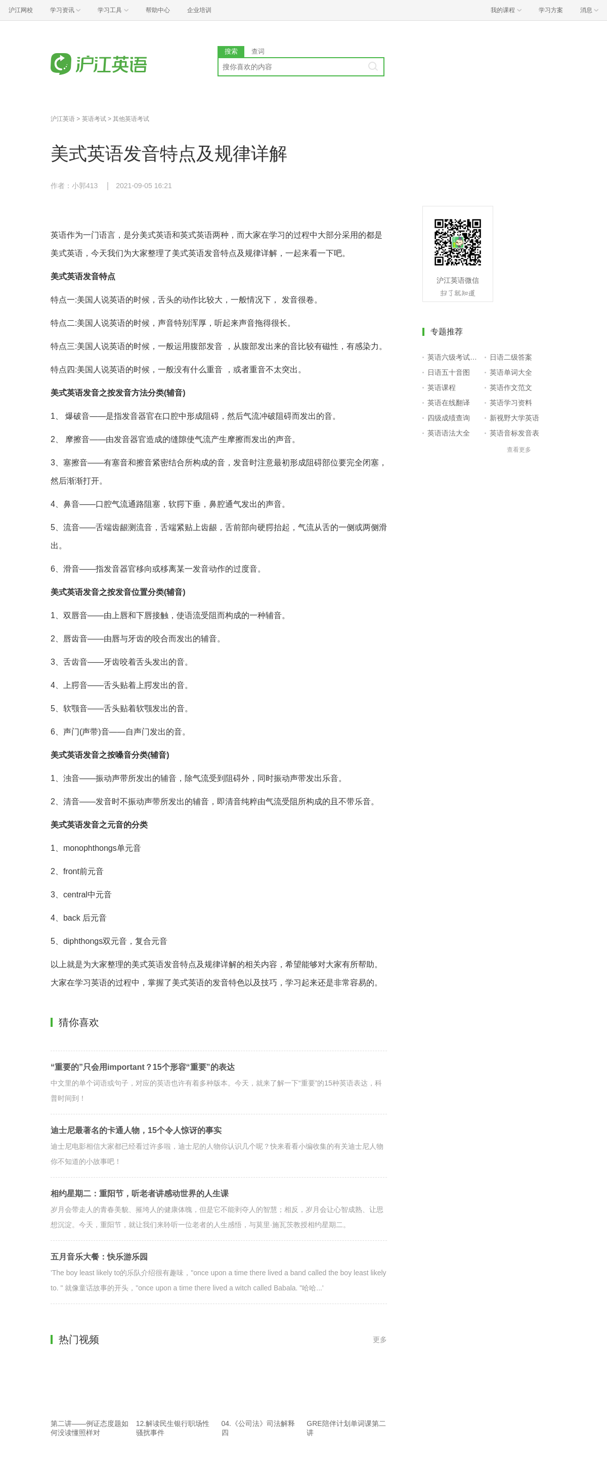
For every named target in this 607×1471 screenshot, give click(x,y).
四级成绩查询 (448, 418)
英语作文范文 (511, 387)
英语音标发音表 (514, 433)
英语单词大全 (511, 372)
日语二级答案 (511, 357)
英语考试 (94, 118)
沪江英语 (63, 118)
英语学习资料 (511, 403)
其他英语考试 (131, 118)
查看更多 (519, 449)
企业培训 (199, 10)
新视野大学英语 (514, 418)
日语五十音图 (448, 372)
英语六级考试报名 (454, 357)
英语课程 (441, 387)
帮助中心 (158, 10)
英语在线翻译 (448, 403)
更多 (380, 1339)
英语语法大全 (448, 433)
